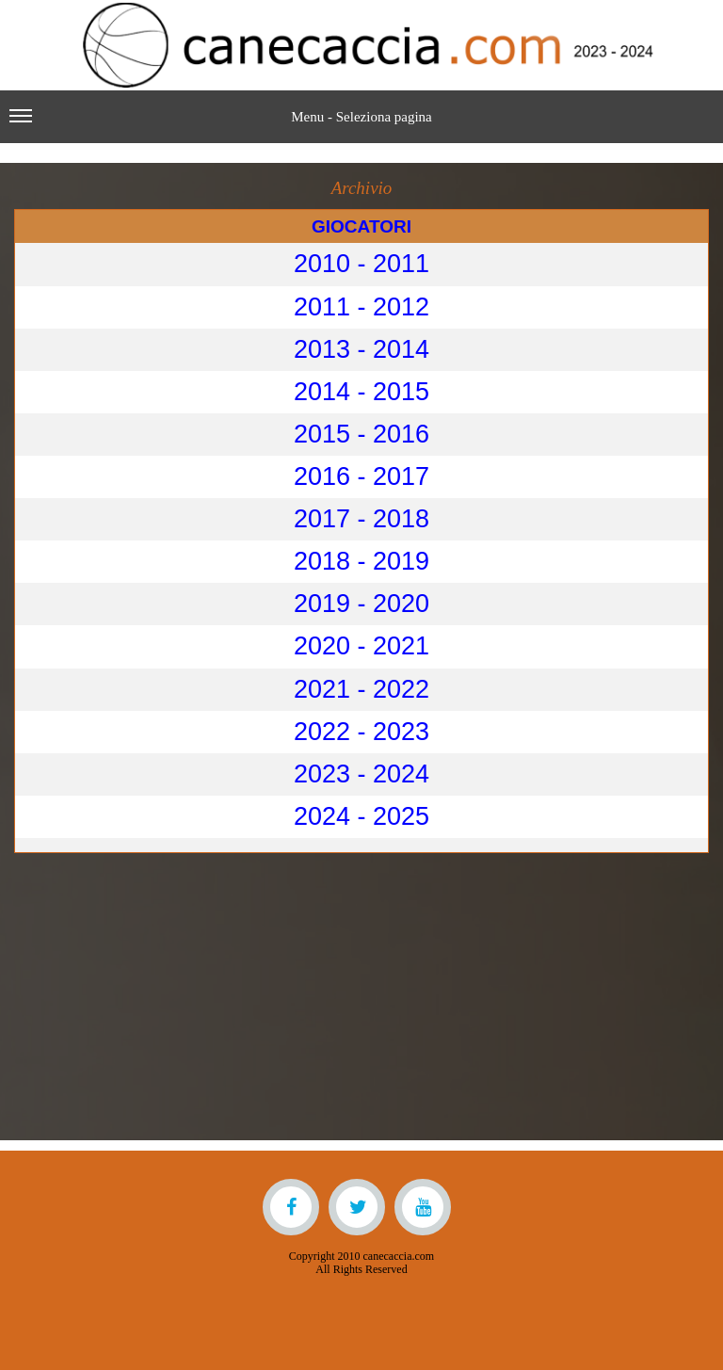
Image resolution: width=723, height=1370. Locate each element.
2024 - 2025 (361, 816)
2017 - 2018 (361, 519)
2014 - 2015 (361, 392)
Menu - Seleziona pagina (220, 124)
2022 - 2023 (361, 731)
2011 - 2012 (361, 307)
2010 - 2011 (361, 264)
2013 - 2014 (361, 349)
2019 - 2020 (361, 603)
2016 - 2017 (361, 476)
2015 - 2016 (361, 434)
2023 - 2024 (361, 774)
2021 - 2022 (361, 689)
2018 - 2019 (361, 561)
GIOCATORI (361, 226)
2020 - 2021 (361, 646)
